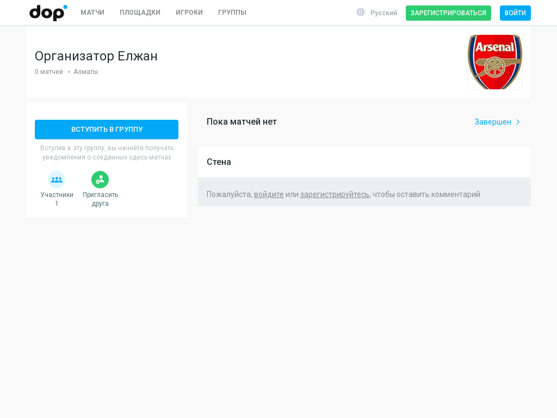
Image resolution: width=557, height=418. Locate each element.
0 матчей (49, 72)
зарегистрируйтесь (334, 194)
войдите (269, 194)
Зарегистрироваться (448, 13)
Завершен (498, 122)
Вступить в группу (107, 129)
